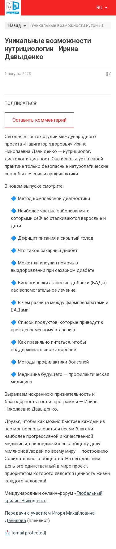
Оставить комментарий (39, 120)
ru (100, 8)
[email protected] (29, 533)
